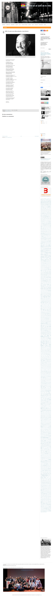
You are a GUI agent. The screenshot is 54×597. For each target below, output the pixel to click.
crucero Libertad (42, 286)
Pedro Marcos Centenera (44, 454)
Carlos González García (46, 262)
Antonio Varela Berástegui (46, 235)
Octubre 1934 (44, 446)
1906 (46, 199)
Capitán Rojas (49, 260)
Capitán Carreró (46, 260)
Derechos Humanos (46, 288)
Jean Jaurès (42, 352)
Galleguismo (42, 327)
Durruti (41, 294)
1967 (48, 204)
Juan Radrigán (46, 386)
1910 (50, 199)
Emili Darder (45, 300)
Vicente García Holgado (46, 505)
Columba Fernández (42, 279)
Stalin (44, 492)
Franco (47, 322)
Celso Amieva (46, 273)
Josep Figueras (43, 378)
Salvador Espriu (45, 486)
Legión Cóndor (44, 395)
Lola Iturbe (43, 401)
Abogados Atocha (49, 207)
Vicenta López (45, 504)
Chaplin (41, 275)
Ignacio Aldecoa (45, 344)
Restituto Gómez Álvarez (48, 476)
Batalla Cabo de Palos (46, 244)
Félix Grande (43, 312)
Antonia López (45, 230)
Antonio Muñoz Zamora (47, 233)
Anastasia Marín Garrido (43, 222)
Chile (44, 276)
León (50, 395)
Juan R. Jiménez (43, 386)
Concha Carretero (42, 281)
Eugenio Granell (42, 307)
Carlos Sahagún (44, 263)
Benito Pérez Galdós (48, 248)
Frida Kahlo (49, 323)
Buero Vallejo (49, 256)
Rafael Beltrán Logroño (49, 465)
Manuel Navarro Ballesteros (48, 413)
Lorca (47, 401)
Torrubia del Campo (49, 499)
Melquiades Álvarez (49, 434)
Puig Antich (46, 463)
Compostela (42, 280)
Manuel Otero (42, 414)
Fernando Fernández (45, 315)
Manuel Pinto (44, 414)
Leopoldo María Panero (47, 397)
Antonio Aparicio (45, 231)
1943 (49, 202)
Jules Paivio (43, 389)
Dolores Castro (47, 291)
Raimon (41, 468)
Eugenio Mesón (45, 307)
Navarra (45, 442)
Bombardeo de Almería (43, 252)
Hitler (48, 341)
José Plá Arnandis (48, 374)
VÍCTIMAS (16, 24)
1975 (47, 205)
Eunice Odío (48, 308)
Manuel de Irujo (49, 411)
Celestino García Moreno (43, 273)
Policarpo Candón (42, 460)
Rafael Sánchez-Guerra (44, 467)
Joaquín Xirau (49, 357)
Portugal (50, 460)
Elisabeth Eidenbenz (45, 299)
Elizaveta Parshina (49, 299)
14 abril (45, 198)
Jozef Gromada (48, 379)
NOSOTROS (36, 24)
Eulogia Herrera (44, 308)
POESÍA (33, 24)
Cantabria (44, 260)
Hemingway (49, 338)
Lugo (44, 403)
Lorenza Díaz (49, 401)
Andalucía (43, 223)
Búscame (45, 257)
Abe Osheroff (46, 207)
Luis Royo (47, 406)
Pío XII (44, 459)
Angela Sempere (44, 227)
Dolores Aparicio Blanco (43, 291)
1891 (42, 199)
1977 (50, 205)
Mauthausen (49, 433)
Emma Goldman (46, 302)
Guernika (45, 335)
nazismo (50, 442)
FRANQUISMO (12, 24)
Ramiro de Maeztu (44, 468)
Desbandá (50, 288)
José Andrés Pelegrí (44, 361)
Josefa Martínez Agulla (43, 376)
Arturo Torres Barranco (48, 238)
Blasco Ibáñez (44, 251)
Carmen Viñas (49, 268)
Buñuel (41, 257)
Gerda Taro (48, 331)
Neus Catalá (48, 443)
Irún (45, 347)
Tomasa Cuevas (42, 499)
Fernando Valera (49, 315)
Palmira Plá (44, 450)
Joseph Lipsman (49, 378)
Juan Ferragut (48, 382)
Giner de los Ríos (48, 332)
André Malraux (49, 223)
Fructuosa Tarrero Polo (44, 324)
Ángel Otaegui (48, 225)
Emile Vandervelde (42, 300)
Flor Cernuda (49, 316)
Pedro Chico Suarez (43, 453)
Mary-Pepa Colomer (49, 430)
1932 (42, 201)
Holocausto (42, 342)
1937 (50, 201)
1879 (49, 198)
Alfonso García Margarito (43, 214)
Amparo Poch (42, 220)
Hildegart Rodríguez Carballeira (44, 341)
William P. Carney (47, 510)
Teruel (48, 496)
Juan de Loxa (47, 381)
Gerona (50, 331)
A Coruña (43, 207)
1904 (45, 199)
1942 (47, 202)
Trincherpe (45, 500)
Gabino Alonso (43, 134)
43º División (45, 206)
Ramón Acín (49, 468)
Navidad (47, 442)
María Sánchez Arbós (44, 424)
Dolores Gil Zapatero (44, 292)
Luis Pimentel (48, 405)
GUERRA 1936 (8, 24)
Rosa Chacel (49, 483)
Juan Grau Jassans (46, 384)
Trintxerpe (50, 500)
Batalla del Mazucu (45, 247)
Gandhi (44, 327)
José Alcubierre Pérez (47, 360)
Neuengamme (45, 443)
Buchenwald (46, 256)
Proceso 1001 (47, 462)
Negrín (41, 443)
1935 (47, 201)
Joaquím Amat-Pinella (49, 355)
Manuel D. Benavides (45, 411)
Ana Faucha (44, 220)
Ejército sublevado (48, 296)
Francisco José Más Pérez (44, 321)
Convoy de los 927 (49, 283)
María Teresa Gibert (49, 425)
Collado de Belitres (47, 278)
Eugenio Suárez (49, 307)
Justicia (48, 391)
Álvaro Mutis (42, 217)
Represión (43, 475)
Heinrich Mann (43, 338)
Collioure (50, 278)
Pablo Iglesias (47, 449)
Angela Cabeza (47, 226)
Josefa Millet (46, 376)
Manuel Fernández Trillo (43, 412)
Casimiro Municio (42, 271)
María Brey (49, 419)
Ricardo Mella (49, 479)
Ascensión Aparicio (42, 239)
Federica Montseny (47, 310)
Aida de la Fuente (48, 210)
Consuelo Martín (45, 283)
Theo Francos (44, 497)
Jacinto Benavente (45, 349)
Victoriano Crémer (49, 508)
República (46, 475)
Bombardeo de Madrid (43, 254)
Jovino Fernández (45, 379)
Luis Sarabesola (49, 406)
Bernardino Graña (42, 249)
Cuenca (44, 287)
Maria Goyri (43, 421)
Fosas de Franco (42, 317)
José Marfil (50, 370)
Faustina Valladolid (42, 310)
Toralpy (44, 499)
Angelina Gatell (42, 228)
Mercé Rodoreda (44, 435)
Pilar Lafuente (46, 458)
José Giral (47, 366)
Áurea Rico (50, 239)
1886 (41, 199)
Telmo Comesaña (45, 494)
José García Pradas (44, 366)
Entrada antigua (37, 136)
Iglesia (41, 344)
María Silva (45, 425)
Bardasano (44, 243)
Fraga (45, 317)
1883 (50, 198)
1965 (45, 204)
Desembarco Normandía (43, 289)
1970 (41, 205)
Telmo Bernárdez (42, 494)
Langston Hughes (42, 394)
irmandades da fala (43, 347)
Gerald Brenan (45, 331)
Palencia (41, 450)
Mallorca (46, 408)
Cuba (47, 286)
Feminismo (48, 313)
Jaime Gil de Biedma (47, 350)
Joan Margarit (48, 354)
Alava (50, 210)
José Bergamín (45, 362)
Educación (44, 296)
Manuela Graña (42, 416)
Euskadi (50, 308)
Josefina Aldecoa (49, 376)
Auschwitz (50, 240)
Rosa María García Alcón (43, 484)
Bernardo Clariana (45, 249)
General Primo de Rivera (47, 329)
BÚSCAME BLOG (41, 24)
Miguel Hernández (45, 437)
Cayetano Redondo (46, 272)
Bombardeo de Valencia (48, 254)
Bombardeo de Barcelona (48, 252)
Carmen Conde (43, 265)
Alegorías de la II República (46, 212)
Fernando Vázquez (42, 316)
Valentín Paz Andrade (45, 502)
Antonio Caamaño (49, 231)
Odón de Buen (47, 446)
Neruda (43, 443)
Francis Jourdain (43, 318)
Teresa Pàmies (42, 496)
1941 (46, 202)
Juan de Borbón (44, 381)
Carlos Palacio (49, 262)
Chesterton (48, 275)
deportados (42, 288)
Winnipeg (50, 510)
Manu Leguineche (46, 409)
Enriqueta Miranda (49, 304)
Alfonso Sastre (42, 215)
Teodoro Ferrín (49, 495)
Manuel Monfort (44, 413)
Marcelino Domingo (47, 417)
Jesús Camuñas (45, 353)
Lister (41, 401)
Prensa (42, 461)
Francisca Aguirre (47, 318)
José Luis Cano (43, 368)
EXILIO (20, 24)
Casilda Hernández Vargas (45, 270)
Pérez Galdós (49, 456)
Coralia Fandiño (45, 284)
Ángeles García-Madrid (48, 227)
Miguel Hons (50, 437)
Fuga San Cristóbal (49, 324)
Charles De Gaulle (44, 275)
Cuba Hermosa (49, 286)
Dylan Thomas (44, 294)
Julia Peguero (45, 389)
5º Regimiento (48, 206)
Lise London (50, 400)
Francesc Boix (47, 317)
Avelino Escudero (45, 241)
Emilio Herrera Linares (44, 301)
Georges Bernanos (42, 331)
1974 (46, 205)
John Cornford (46, 358)
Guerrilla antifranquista (46, 336)
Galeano (48, 326)
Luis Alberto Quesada (48, 403)
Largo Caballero (46, 394)
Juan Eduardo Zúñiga (45, 382)
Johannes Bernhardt (42, 358)
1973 (45, 205)
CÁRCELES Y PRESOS (24, 24)
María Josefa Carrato (47, 422)
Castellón (48, 271)
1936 (48, 201)
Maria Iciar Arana (46, 421)
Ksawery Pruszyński (48, 392)
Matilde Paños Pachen (49, 432)
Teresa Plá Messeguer (46, 496)
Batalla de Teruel (44, 246)
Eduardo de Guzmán (46, 295)
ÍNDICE (45, 24)
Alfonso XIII (45, 215)
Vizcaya (49, 509)
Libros (50, 399)
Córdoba (48, 284)
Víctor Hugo (44, 507)
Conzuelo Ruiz (42, 284)
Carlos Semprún (48, 263)
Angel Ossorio (45, 225)
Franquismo (42, 323)
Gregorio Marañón (45, 334)
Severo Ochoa (49, 489)
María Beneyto (45, 419)
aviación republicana (49, 241)
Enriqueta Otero (42, 305)
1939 (43, 202)
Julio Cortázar (45, 391)
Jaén (50, 349)
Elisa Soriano (42, 299)
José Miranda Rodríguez (43, 373)
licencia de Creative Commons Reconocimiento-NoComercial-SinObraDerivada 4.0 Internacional (46, 159)
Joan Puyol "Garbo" (44, 355)
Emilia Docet (48, 300)
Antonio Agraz (42, 231)
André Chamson (46, 223)
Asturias (45, 239)
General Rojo (46, 330)
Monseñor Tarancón (49, 440)
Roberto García (43, 481)
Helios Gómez (46, 338)
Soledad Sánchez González (45, 491)
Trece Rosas (42, 500)
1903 (44, 199)
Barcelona (42, 243)
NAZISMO (29, 24)
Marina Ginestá (49, 427)
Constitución (42, 283)
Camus (50, 259)
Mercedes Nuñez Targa (48, 435)
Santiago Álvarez (46, 487)
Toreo (46, 499)
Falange (43, 309)
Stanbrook (46, 492)
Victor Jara (47, 507)
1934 (45, 201)
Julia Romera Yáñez (49, 389)
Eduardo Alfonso (47, 294)
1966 (47, 204)
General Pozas (43, 329)
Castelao (45, 271)
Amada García (47, 217)
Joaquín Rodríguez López (45, 357)
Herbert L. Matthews (49, 339)
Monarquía (45, 440)
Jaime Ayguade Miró (43, 350)
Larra (48, 394)
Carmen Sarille (43, 268)
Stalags (43, 492)
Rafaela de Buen (49, 467)
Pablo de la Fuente (49, 448)
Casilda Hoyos (49, 270)
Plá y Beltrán (46, 459)
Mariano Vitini (44, 427)
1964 (44, 204)
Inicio (21, 136)
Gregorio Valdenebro (49, 334)
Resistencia (44, 476)
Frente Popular (46, 323)
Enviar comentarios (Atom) (9, 137)
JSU (50, 379)
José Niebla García (44, 374)
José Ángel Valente (48, 361)
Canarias (41, 260)
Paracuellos (46, 450)
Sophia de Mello (49, 491)
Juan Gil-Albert (45, 383)
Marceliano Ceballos (46, 416)
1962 (42, 204)
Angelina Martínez (46, 228)
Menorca (41, 435)
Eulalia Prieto (42, 308)
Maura (44, 433)
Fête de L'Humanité (46, 316)
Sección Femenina (45, 488)
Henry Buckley (42, 339)
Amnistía (44, 219)
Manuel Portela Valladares (48, 414)
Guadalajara (42, 335)
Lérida (50, 397)
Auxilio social (42, 241)
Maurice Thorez (46, 433)
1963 (43, 204)
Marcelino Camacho (43, 417)
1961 (41, 204)
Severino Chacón (46, 489)
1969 (50, 204)
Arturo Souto (45, 238)
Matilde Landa (44, 432)
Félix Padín (43, 313)
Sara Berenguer (49, 487)
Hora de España (46, 342)
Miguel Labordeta (42, 438)
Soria (41, 492)
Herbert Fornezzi (45, 339)
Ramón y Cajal (42, 473)
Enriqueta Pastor (46, 305)
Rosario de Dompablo (48, 484)
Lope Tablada (45, 401)
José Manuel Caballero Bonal (46, 370)
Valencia (42, 502)
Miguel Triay (48, 438)
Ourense (46, 448)
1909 (49, 199)
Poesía (49, 459)
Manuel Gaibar (46, 412)
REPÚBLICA (3, 24)
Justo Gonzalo (43, 392)
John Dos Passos (49, 358)
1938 (41, 202)
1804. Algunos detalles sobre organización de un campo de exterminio (48, 108)
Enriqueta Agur (45, 304)
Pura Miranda (49, 463)
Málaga (41, 408)
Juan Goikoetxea (48, 383)
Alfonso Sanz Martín (48, 214)
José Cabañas (45, 363)
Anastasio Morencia (47, 222)
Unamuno (42, 501)
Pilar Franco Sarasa (42, 458)
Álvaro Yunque (44, 217)
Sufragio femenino (45, 493)
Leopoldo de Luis (42, 397)
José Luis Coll (46, 368)
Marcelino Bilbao (49, 416)
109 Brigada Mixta (42, 198)
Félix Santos (45, 313)
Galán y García (44, 326)
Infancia (50, 346)
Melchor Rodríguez (44, 434)
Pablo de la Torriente (43, 449)
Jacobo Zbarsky (48, 349)
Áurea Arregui (47, 239)
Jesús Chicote (48, 353)
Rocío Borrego (46, 481)
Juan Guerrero (49, 384)
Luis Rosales (44, 406)
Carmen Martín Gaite (47, 267)
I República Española (45, 343)
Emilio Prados (42, 302)
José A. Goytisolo (43, 360)
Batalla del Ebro (47, 246)
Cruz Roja (45, 286)
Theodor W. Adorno (47, 497)
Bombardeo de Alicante (48, 251)
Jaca (42, 349)
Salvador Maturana (49, 486)
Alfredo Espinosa (49, 215)
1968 (49, 204)
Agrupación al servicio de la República (44, 209)
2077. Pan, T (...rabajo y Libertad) (47, 116)
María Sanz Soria (42, 425)
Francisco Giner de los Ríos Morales (44, 320)
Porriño (48, 460)
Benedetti (45, 248)
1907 (48, 199)
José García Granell (47, 365)
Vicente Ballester (42, 505)
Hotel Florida (49, 342)
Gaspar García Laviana (49, 327)
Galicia (50, 326)
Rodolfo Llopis (49, 481)
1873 (48, 198)
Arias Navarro (45, 236)
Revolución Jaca (42, 478)
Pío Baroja (42, 459)
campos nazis (46, 259)
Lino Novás (47, 400)
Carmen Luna (43, 267)
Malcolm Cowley (44, 408)
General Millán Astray (46, 328)
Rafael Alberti (44, 465)
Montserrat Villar (45, 441)
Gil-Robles (42, 332)
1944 (50, 202)
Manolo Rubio (43, 409)
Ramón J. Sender (45, 470)
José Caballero (42, 363)
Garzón (45, 327)
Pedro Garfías (46, 453)
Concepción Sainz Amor (48, 280)
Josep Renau (46, 378)
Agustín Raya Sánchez (44, 210)
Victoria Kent (45, 508)
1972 (43, 205)
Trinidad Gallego (47, 500)
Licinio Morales (42, 400)
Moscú (48, 441)
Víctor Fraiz (42, 507)
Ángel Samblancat (44, 226)
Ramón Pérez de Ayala (48, 471)
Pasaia (48, 450)
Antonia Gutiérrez (42, 230)
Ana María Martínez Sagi (48, 220)
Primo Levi (44, 462)
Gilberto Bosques (44, 332)
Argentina (43, 236)
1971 (42, 205)
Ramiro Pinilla (47, 468)
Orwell (41, 448)
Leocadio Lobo (48, 395)
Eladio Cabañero (49, 297)
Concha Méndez (46, 281)
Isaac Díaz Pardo (48, 347)
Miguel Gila (42, 437)
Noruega (50, 445)
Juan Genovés (42, 383)
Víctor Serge (43, 508)
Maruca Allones (43, 429)
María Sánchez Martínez (48, 424)
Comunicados (44, 280)
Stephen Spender (49, 492)
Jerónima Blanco (47, 352)
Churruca (50, 276)
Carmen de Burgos (47, 265)
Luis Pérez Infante (44, 405)
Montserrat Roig (42, 441)
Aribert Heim (48, 236)
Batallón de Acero (49, 247)
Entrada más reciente (4, 136)
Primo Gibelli (42, 462)
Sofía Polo (42, 491)
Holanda (50, 341)
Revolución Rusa (46, 478)
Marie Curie (47, 427)
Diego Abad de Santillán (47, 289)
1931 (41, 201)
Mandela (48, 408)
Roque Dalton (46, 483)
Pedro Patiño (48, 454)
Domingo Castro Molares (48, 292)
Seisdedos (43, 489)
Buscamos (48, 257)
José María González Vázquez (44, 371)
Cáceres (50, 257)
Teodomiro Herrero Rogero (45, 495)
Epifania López (49, 305)
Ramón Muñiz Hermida (44, 471)
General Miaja (42, 328)
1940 (44, 202)
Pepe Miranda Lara (46, 456)
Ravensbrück (46, 474)
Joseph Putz (42, 379)
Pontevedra (46, 460)
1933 (44, 201)
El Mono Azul (45, 297)
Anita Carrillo (49, 228)
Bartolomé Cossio (47, 243)
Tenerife (48, 494)
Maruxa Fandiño (44, 430)
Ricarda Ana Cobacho (45, 479)
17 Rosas (47, 198)
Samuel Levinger (42, 487)
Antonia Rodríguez (49, 230)
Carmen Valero (46, 268)
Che (46, 275)
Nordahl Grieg (44, 445)
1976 (49, 205)
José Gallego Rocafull (43, 365)
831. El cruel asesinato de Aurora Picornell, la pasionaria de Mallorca (48, 112)
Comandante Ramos (46, 279)
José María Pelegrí (49, 371)
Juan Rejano (44, 387)
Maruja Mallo (46, 429)
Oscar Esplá (43, 448)
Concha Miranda (49, 281)
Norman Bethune (47, 445)
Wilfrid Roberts (43, 510)
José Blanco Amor (49, 362)
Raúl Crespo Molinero (47, 473)
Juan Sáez (48, 387)
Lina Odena (45, 400)
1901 (43, 199)
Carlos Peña (42, 263)
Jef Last (44, 352)
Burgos (43, 257)
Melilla (46, 434)
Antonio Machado (43, 233)
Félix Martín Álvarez (47, 312)
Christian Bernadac (47, 276)
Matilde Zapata (42, 433)
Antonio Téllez (42, 235)
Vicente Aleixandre (49, 504)
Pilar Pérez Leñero (49, 458)
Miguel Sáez (45, 438)
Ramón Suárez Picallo (45, 472)
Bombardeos (46, 255)
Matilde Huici (42, 432)
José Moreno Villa (48, 373)
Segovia (41, 489)
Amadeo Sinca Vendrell (46, 218)
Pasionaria (46, 451)
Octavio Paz (42, 446)
